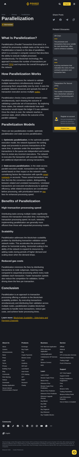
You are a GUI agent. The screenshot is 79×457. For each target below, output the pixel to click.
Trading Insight (64, 360)
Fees (61, 383)
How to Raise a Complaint (68, 402)
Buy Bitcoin (44, 401)
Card (23, 360)
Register (66, 4)
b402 (42, 365)
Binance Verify (64, 389)
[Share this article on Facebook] (60, 20)
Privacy (4, 366)
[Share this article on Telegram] (67, 20)
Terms (4, 363)
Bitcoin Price (44, 380)
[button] (74, 4)
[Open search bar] (59, 4)
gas (44, 191)
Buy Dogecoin (45, 409)
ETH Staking (25, 374)
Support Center (64, 376)
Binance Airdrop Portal (67, 394)
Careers (4, 349)
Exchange (25, 346)
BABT (23, 380)
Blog (3, 371)
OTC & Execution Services (68, 355)
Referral (62, 349)
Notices (4, 380)
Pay (23, 352)
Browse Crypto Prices (47, 378)
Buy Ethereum (45, 412)
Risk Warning (6, 377)
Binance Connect (46, 362)
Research (25, 382)
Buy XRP (43, 406)
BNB (61, 352)
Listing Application (46, 354)
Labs (42, 359)
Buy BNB (43, 404)
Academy (24, 363)
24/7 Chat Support (65, 373)
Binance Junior (26, 358)
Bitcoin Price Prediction (48, 391)
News (4, 355)
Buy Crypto (25, 349)
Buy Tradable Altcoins (47, 415)
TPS (11, 64)
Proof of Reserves (65, 363)
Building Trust (6, 369)
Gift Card (24, 366)
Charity (24, 385)
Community (5, 374)
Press (4, 358)
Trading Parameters (66, 391)
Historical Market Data (67, 358)
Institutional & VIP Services (49, 357)
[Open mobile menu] (74, 4)
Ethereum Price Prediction (49, 393)
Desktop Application (8, 385)
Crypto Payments (27, 355)
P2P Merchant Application (49, 346)
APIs (61, 386)
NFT (23, 377)
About (4, 346)
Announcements (7, 352)
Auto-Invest (25, 371)
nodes (37, 92)
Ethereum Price (45, 383)
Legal (4, 360)
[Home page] (32, 4)
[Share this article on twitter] (54, 20)
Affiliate (62, 346)
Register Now (65, 128)
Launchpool (25, 369)
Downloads (5, 382)
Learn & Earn (45, 375)
